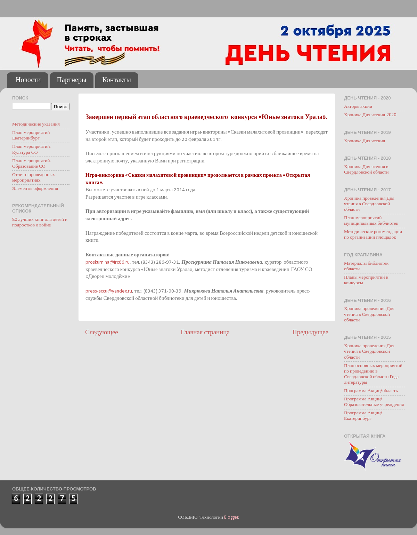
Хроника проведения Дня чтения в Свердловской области (369, 204)
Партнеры (72, 80)
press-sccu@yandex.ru (108, 291)
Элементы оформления (35, 188)
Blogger (231, 517)
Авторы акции (358, 106)
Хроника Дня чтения (364, 141)
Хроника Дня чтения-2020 (370, 115)
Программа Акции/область (371, 391)
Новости (28, 80)
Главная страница (205, 332)
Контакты (116, 80)
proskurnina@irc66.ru (107, 262)
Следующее (101, 332)
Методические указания (36, 124)
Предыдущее (310, 332)
